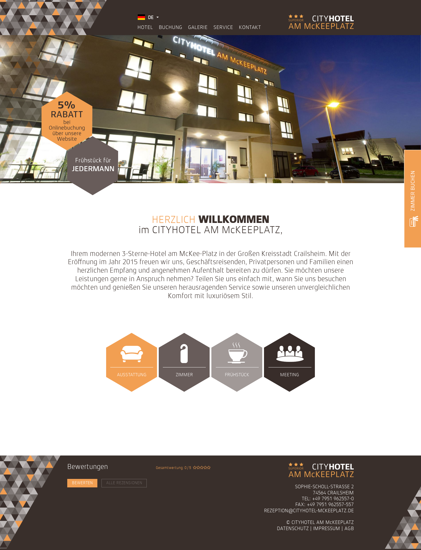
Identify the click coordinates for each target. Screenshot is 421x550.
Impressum (326, 528)
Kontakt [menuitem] (250, 27)
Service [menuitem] (223, 27)
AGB (349, 528)
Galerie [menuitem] (198, 27)
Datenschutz (293, 528)
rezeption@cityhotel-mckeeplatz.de (309, 510)
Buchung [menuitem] (170, 27)
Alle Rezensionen (124, 483)
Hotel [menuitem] (145, 27)
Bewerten (82, 483)
